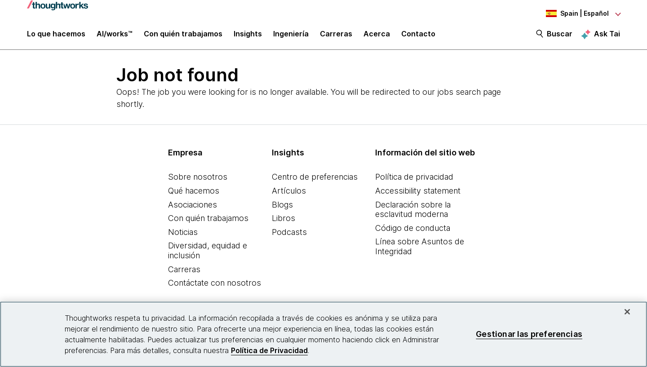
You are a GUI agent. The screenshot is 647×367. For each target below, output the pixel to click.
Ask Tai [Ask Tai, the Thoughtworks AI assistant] (607, 36)
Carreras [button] (336, 36)
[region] (323, 334)
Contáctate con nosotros (214, 287)
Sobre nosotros (197, 181)
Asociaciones (192, 208)
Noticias (183, 235)
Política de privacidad (414, 181)
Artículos (289, 194)
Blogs (282, 208)
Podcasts (289, 235)
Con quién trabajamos (208, 222)
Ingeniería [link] (291, 36)
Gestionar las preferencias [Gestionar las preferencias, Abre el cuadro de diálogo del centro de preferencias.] (529, 334)
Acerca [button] (376, 36)
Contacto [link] (418, 36)
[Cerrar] (627, 312)
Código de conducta (412, 231)
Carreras (184, 273)
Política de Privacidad (269, 350)
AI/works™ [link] (115, 36)
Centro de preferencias (315, 181)
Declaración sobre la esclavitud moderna (413, 213)
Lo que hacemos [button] (56, 36)
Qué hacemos (193, 194)
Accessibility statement (418, 194)
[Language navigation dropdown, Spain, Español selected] (570, 13)
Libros (283, 222)
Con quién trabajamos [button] (183, 36)
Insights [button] (248, 36)
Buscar (559, 36)
